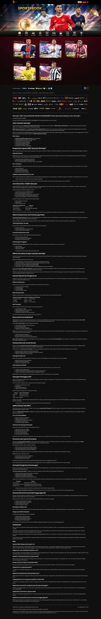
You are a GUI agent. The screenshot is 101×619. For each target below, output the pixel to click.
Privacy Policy (35, 92)
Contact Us (52, 92)
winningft (15, 118)
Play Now (18, 55)
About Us (14, 92)
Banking (19, 92)
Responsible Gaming (43, 92)
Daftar (84, 2)
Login (79, 2)
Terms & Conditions (27, 92)
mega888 (23, 118)
